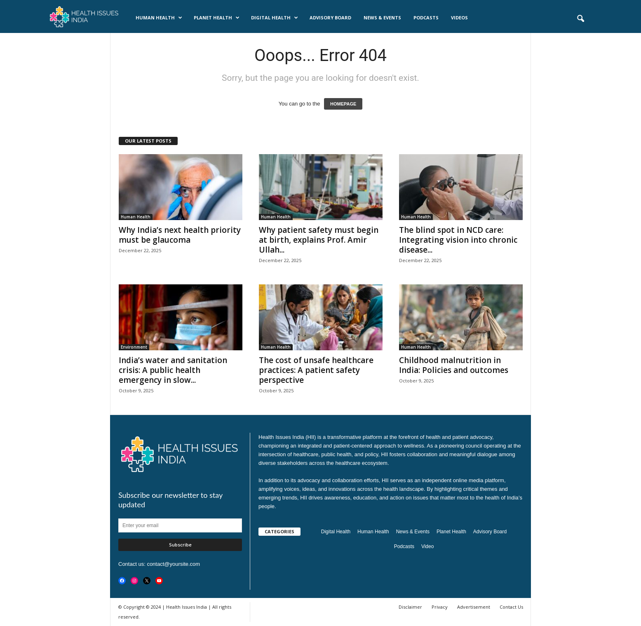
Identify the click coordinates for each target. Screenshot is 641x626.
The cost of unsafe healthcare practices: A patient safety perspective (316, 370)
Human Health (159, 18)
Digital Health (274, 18)
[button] (580, 19)
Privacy (440, 607)
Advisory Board (330, 17)
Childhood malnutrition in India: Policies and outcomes (453, 365)
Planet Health (216, 18)
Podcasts (426, 17)
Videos (459, 17)
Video (427, 546)
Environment (134, 347)
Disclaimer (410, 607)
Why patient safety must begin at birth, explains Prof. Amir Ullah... (318, 240)
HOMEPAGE (343, 103)
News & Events (382, 17)
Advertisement (473, 607)
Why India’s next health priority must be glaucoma (180, 235)
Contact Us (511, 607)
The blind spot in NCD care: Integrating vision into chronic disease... (458, 240)
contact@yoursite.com (173, 564)
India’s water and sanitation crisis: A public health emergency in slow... (173, 370)
